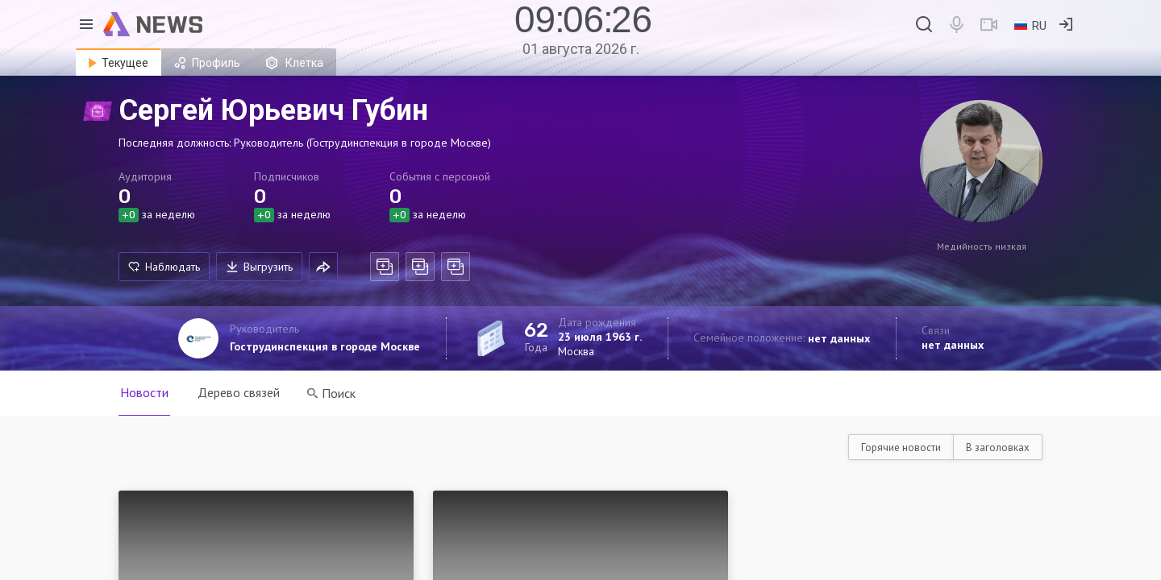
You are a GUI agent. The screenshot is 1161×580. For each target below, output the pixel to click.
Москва (576, 351)
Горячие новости (901, 447)
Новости (144, 392)
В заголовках (998, 447)
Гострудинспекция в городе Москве (325, 346)
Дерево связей (239, 392)
